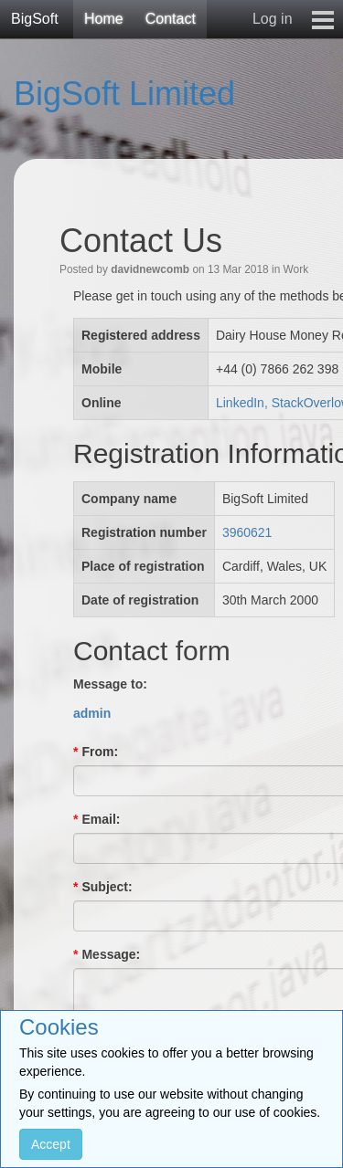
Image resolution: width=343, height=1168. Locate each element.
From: (95, 751)
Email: (96, 819)
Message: (106, 954)
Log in (272, 18)
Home (103, 18)
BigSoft (35, 18)
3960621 (247, 532)
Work (296, 269)
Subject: (103, 886)
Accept (50, 1144)
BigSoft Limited (124, 93)
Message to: (110, 684)
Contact (170, 18)
